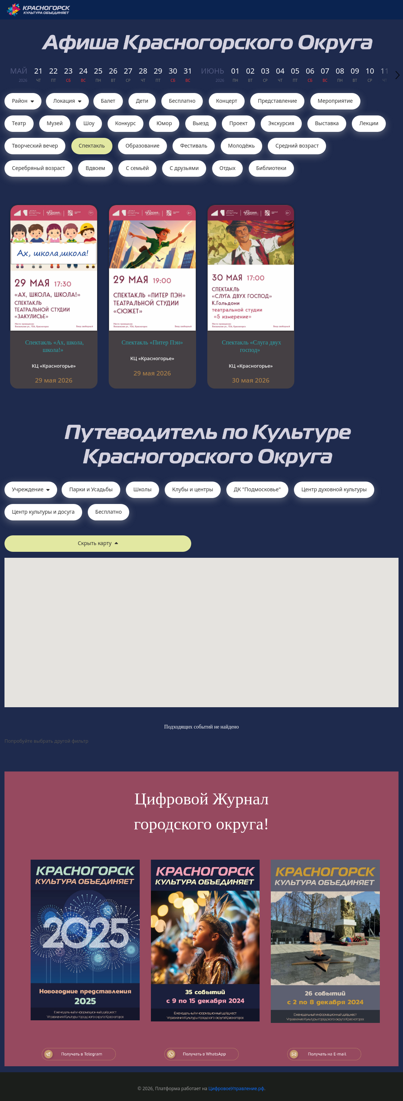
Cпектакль (92, 145)
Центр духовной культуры (334, 489)
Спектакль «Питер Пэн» (152, 342)
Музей (55, 123)
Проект (238, 123)
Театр (19, 123)
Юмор (164, 123)
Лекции (368, 123)
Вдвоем (95, 167)
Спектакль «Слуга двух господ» (251, 346)
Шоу (88, 123)
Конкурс (125, 123)
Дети (142, 100)
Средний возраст (297, 145)
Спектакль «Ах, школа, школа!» (54, 346)
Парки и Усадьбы (90, 489)
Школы (142, 489)
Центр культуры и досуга (43, 511)
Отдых (228, 167)
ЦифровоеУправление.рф (236, 1088)
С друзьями (184, 167)
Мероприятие (335, 100)
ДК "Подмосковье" (257, 489)
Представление (277, 100)
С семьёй (137, 167)
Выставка (327, 123)
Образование (142, 145)
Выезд (201, 123)
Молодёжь (241, 145)
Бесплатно (182, 100)
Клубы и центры (192, 489)
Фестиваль (193, 145)
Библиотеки (271, 167)
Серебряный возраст (38, 167)
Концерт (227, 100)
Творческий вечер (35, 145)
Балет (108, 100)
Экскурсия (281, 123)
